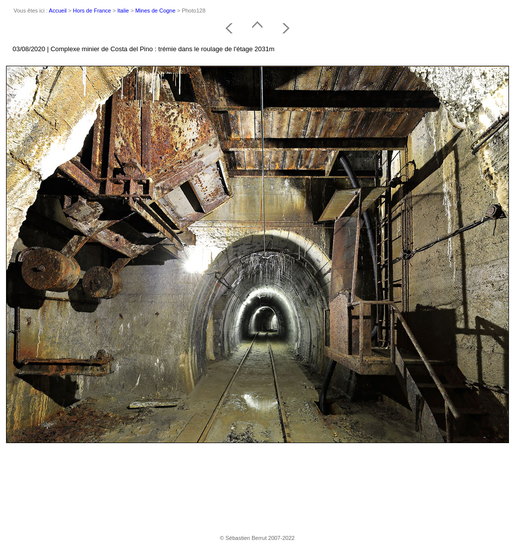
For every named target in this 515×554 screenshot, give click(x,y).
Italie (123, 11)
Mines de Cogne (156, 11)
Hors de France (92, 11)
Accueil (57, 11)
